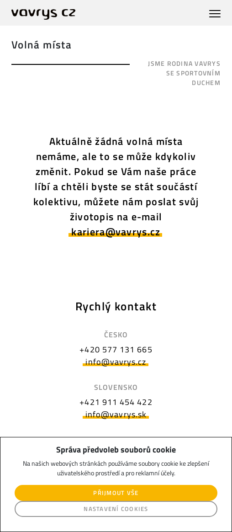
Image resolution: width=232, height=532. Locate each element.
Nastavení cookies (116, 508)
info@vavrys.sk (116, 414)
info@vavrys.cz (115, 362)
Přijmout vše (115, 492)
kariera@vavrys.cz (115, 231)
